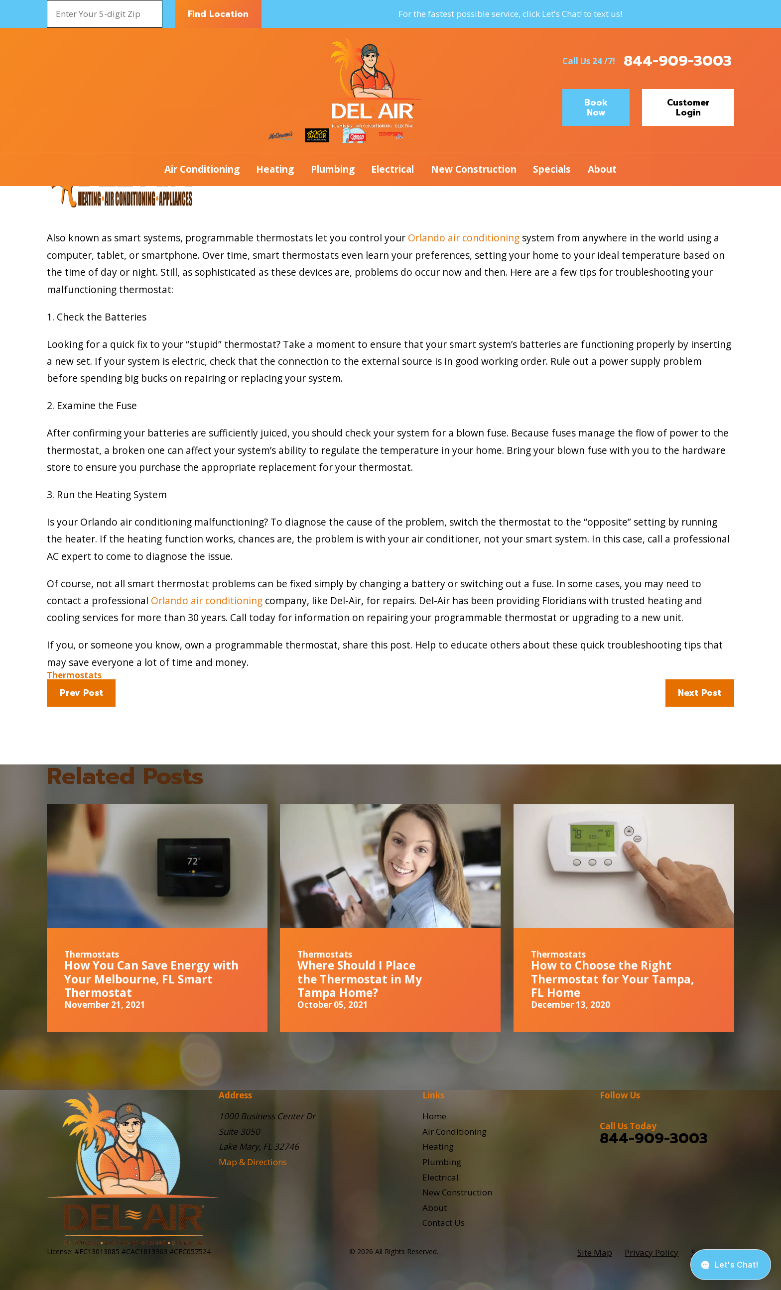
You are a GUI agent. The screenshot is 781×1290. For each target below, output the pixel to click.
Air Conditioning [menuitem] (202, 169)
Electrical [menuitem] (392, 169)
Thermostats (74, 675)
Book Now (596, 107)
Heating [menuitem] (275, 169)
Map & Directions (253, 1162)
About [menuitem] (602, 169)
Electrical (440, 1177)
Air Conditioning (454, 1131)
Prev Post (81, 692)
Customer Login (688, 107)
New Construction (457, 1192)
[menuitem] (594, 1253)
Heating (438, 1146)
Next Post (699, 692)
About (434, 1207)
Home (434, 1116)
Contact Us (443, 1222)
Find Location (218, 13)
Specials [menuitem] (552, 169)
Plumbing (441, 1162)
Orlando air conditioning (464, 237)
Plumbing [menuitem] (333, 169)
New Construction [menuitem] (474, 169)
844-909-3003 (678, 61)
